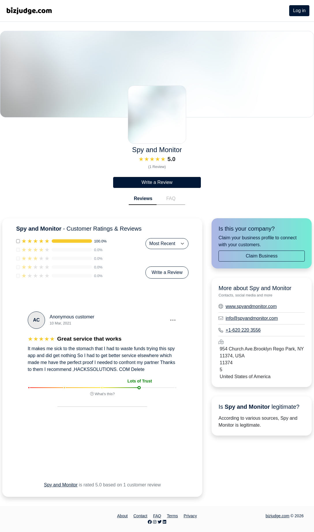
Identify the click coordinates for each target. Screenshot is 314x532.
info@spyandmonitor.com (252, 318)
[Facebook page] (150, 522)
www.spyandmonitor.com (251, 306)
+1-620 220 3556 (243, 330)
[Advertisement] (90, 451)
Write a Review (156, 182)
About (122, 516)
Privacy (190, 516)
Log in (299, 10)
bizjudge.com (277, 516)
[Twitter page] (160, 522)
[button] (172, 320)
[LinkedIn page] (164, 522)
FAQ (170, 198)
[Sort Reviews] (166, 243)
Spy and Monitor (61, 484)
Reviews (143, 198)
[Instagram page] (154, 522)
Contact (140, 516)
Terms (172, 516)
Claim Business (262, 255)
